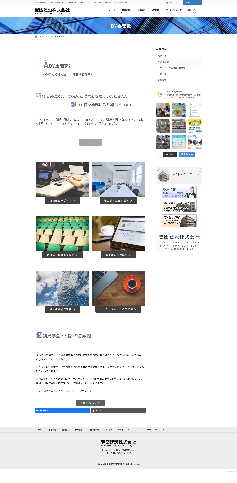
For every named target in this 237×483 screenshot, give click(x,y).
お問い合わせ (192, 2)
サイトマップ (123, 430)
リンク (137, 430)
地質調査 (162, 80)
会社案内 (65, 430)
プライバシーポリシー (155, 430)
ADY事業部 (163, 61)
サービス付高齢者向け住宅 (172, 68)
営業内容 (161, 49)
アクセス (108, 430)
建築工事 (162, 55)
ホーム (40, 430)
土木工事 (162, 74)
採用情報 (78, 430)
